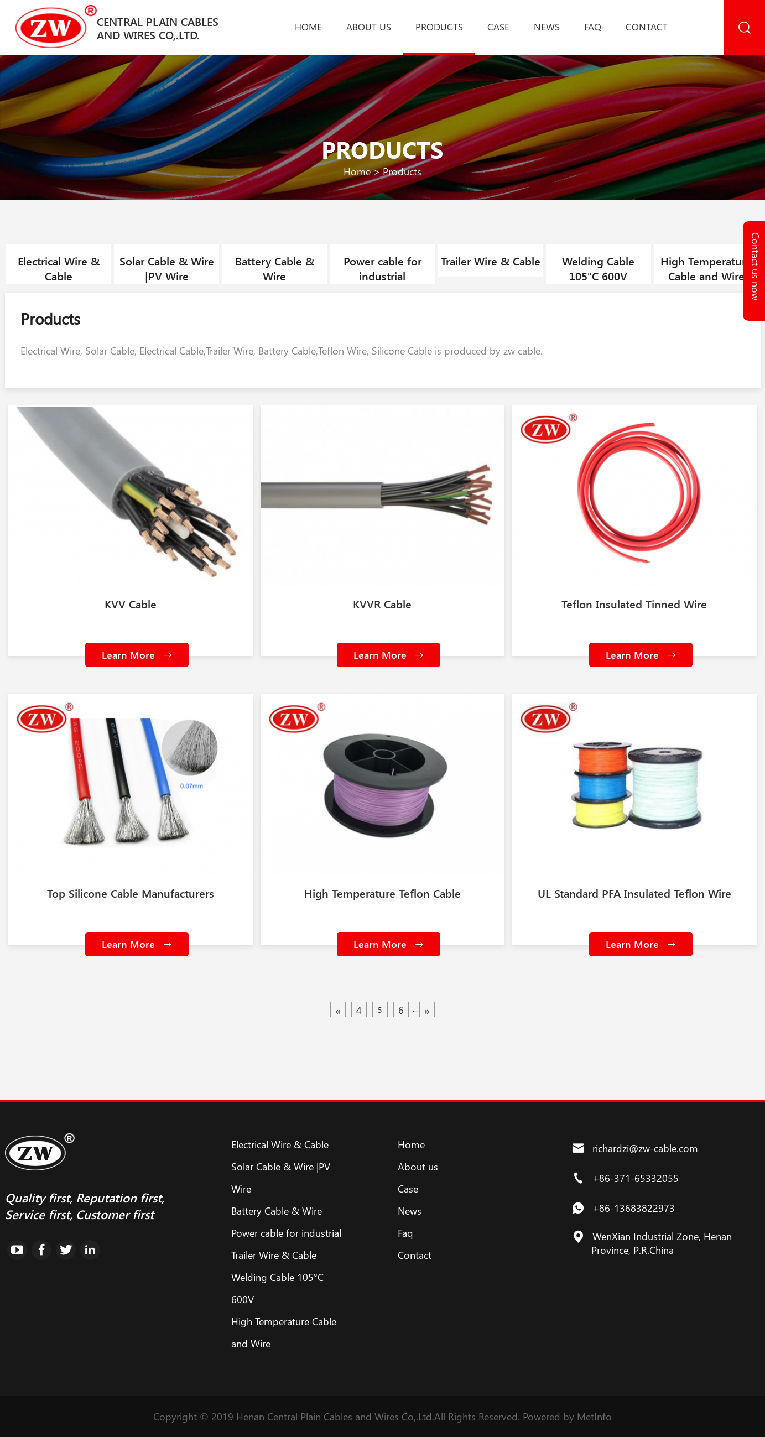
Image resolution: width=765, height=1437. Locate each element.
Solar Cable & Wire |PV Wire (166, 268)
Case (498, 26)
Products (439, 26)
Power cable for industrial (382, 268)
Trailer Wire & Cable (490, 260)
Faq (592, 26)
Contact (647, 26)
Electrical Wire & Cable (59, 268)
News (547, 26)
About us (368, 26)
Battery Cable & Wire (274, 268)
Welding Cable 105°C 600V (598, 268)
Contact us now (755, 266)
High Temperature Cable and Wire (706, 268)
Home (308, 26)
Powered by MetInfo (567, 1416)
